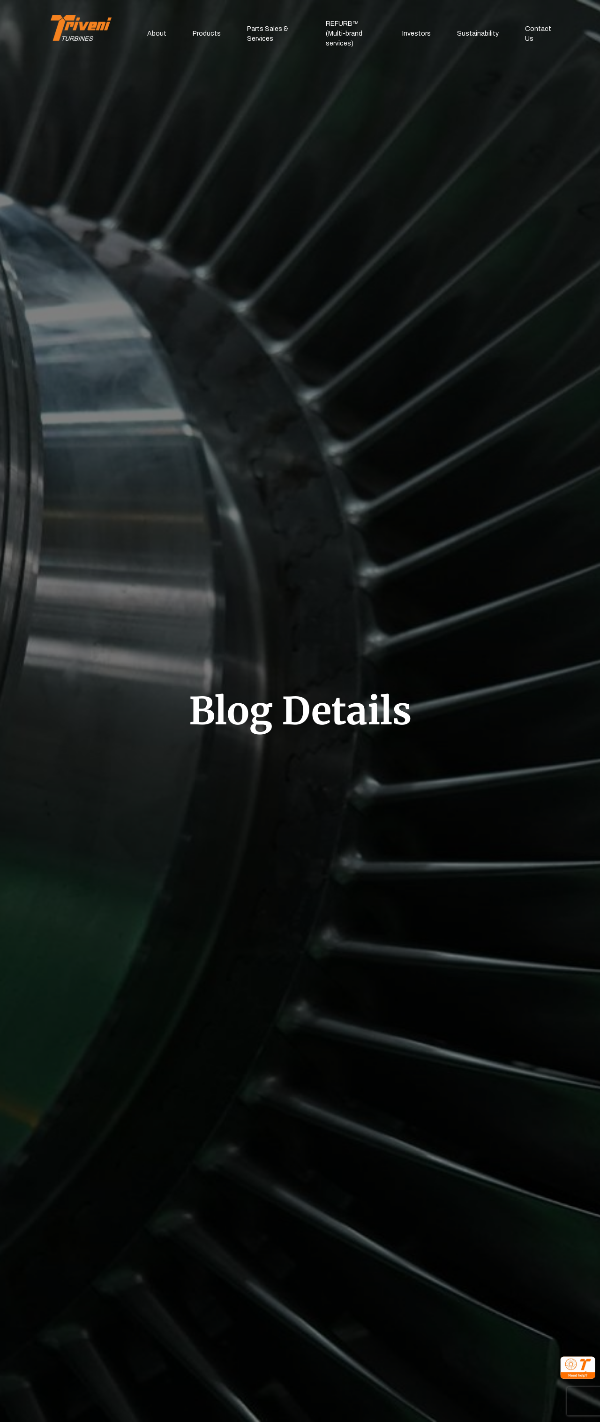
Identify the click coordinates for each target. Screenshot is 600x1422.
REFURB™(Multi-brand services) (344, 33)
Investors (416, 33)
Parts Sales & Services (267, 33)
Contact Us (538, 33)
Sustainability (478, 33)
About (156, 33)
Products (207, 33)
